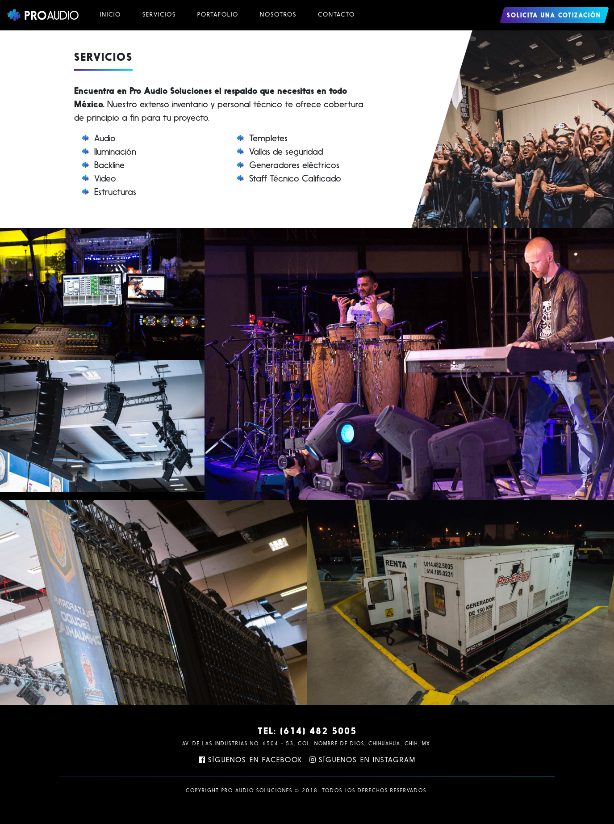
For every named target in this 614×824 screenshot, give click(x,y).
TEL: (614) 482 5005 (307, 731)
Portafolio (217, 15)
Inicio (110, 15)
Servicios (159, 15)
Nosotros (278, 15)
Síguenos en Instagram (362, 760)
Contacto (336, 15)
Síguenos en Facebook (251, 760)
